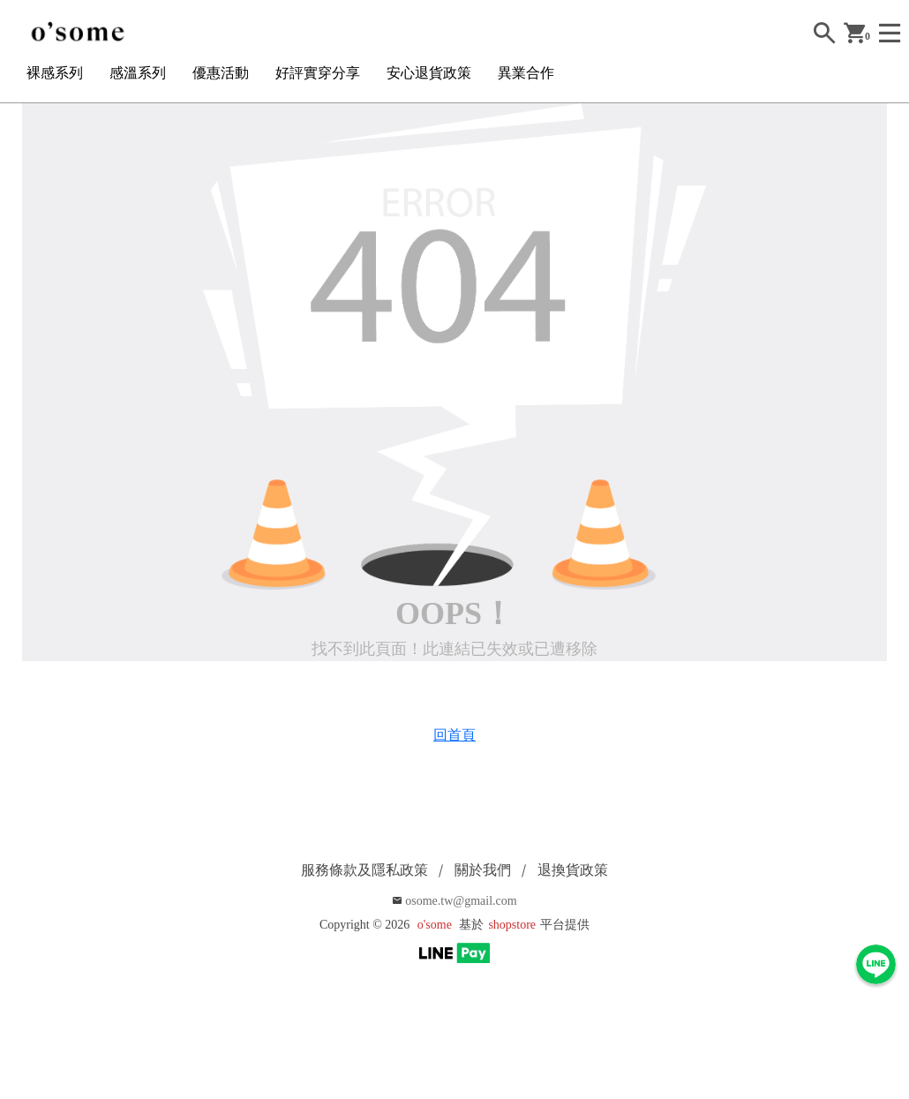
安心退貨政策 (429, 72)
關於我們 (482, 869)
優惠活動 (220, 72)
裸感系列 (54, 72)
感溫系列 (137, 72)
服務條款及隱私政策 (364, 869)
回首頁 (454, 734)
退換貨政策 (572, 869)
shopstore (512, 924)
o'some (434, 924)
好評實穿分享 (317, 72)
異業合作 (526, 72)
